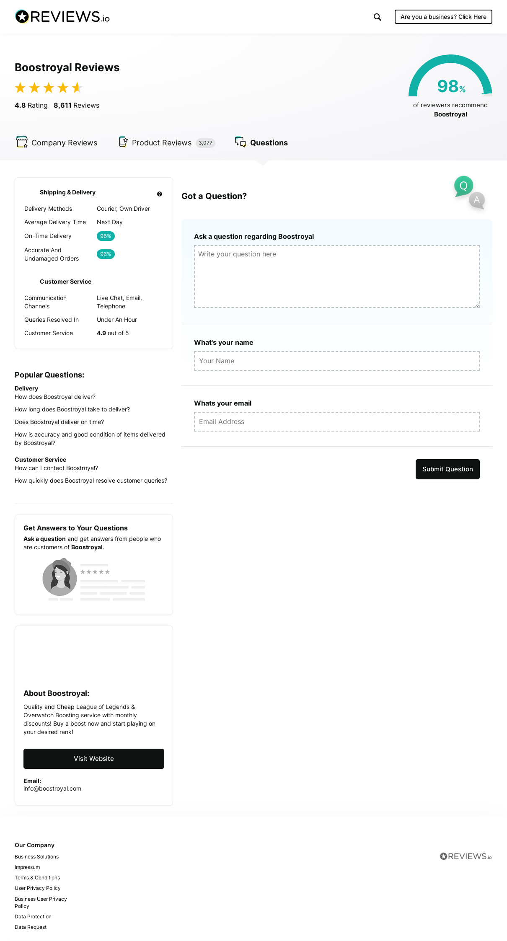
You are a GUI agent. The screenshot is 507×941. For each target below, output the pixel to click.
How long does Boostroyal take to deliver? (72, 409)
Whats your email (222, 403)
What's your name (224, 342)
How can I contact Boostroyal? (56, 467)
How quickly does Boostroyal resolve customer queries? (91, 480)
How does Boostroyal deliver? (55, 396)
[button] (377, 17)
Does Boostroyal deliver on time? (59, 421)
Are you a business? (443, 16)
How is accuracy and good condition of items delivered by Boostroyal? (90, 438)
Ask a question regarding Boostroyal (254, 236)
